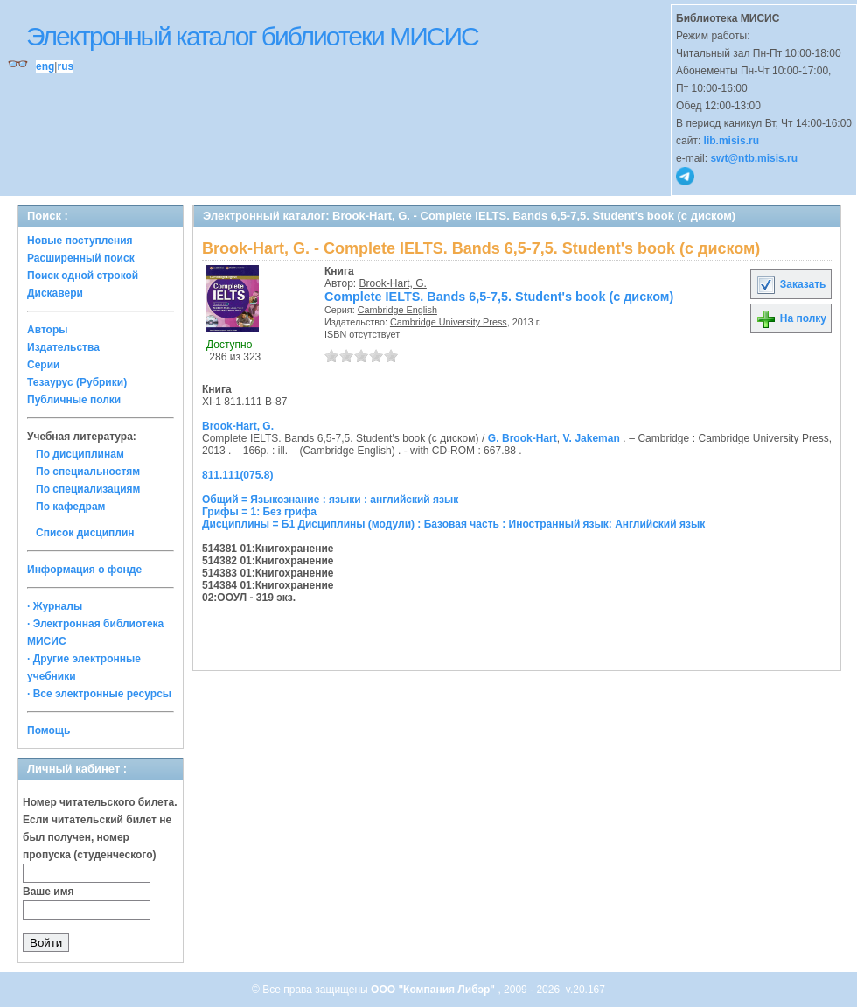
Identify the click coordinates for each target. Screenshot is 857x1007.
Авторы (47, 330)
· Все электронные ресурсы (99, 694)
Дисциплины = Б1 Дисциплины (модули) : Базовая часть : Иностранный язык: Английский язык (453, 524)
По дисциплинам (80, 454)
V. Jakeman (591, 438)
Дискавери (55, 293)
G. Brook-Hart (522, 438)
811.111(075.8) (237, 475)
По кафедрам (70, 506)
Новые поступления (80, 240)
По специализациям (88, 489)
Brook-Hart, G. (393, 283)
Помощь (48, 730)
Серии (43, 365)
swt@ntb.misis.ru (754, 158)
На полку (791, 318)
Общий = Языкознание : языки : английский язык (330, 499)
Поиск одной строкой (82, 275)
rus (65, 66)
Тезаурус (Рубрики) (77, 382)
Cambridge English (397, 309)
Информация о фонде (84, 569)
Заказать (791, 284)
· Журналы (54, 606)
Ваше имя (48, 891)
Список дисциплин (85, 533)
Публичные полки (74, 400)
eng (45, 66)
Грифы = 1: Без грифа (259, 512)
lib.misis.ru (731, 141)
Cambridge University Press (448, 322)
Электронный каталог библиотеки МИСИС (252, 36)
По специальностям (88, 471)
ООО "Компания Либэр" (434, 989)
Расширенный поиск (81, 258)
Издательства (63, 347)
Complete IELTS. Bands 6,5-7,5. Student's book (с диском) (498, 297)
